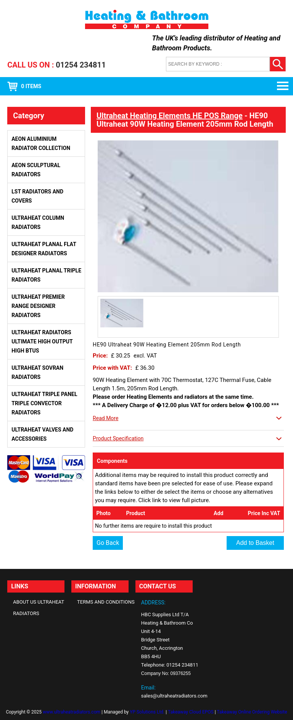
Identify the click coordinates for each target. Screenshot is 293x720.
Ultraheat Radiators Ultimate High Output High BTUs (41, 341)
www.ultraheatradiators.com (71, 712)
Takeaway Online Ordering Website (252, 712)
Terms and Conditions (106, 602)
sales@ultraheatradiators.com (174, 696)
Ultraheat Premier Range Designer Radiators (37, 306)
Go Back (108, 542)
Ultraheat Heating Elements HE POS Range (170, 115)
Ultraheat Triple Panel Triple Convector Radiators (44, 403)
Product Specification (118, 438)
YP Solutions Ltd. (147, 712)
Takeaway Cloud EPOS (191, 712)
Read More (105, 418)
